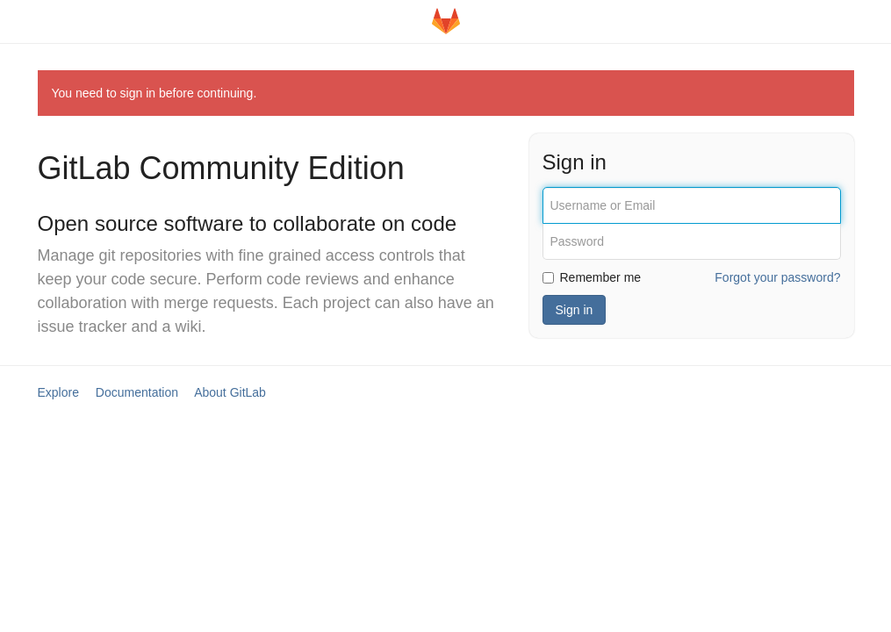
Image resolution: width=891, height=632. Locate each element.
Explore (58, 392)
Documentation (137, 392)
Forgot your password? (777, 277)
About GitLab (230, 392)
